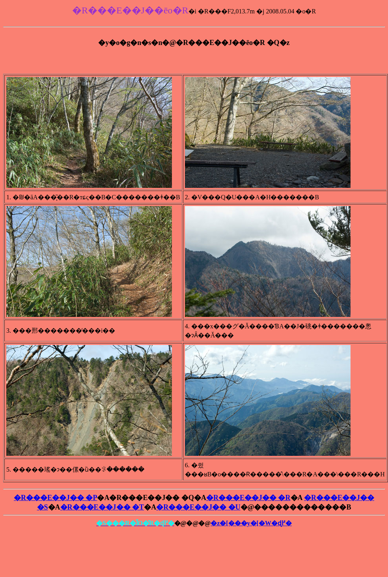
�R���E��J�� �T (102, 507)
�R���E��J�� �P (55, 498)
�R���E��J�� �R (248, 498)
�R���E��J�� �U (198, 507)
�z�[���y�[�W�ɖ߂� (251, 523)
